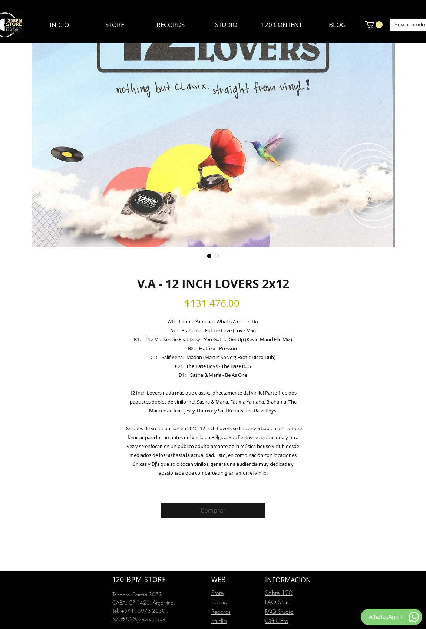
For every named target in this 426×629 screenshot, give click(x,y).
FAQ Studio (279, 611)
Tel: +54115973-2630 (138, 610)
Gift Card (276, 621)
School (219, 602)
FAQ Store (277, 602)
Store (217, 593)
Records (221, 611)
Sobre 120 (279, 593)
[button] (374, 24)
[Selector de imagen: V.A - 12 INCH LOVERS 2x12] (209, 256)
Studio (219, 621)
